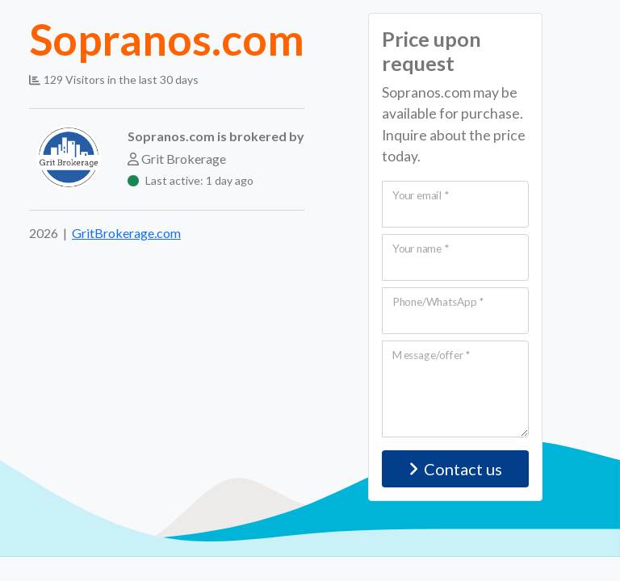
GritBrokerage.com (126, 232)
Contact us (455, 469)
